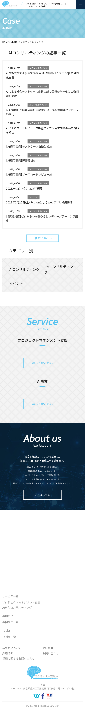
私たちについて (11, 648)
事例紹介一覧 (10, 622)
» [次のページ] (50, 238)
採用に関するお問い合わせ (18, 658)
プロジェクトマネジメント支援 (21, 602)
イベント (34, 197)
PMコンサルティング (58, 269)
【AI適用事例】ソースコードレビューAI (29, 174)
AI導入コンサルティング (17, 607)
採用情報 (7, 653)
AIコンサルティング (38, 67)
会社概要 (47, 648)
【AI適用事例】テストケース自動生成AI (29, 146)
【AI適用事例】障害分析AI (21, 160)
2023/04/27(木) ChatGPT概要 (24, 188)
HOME (5, 42)
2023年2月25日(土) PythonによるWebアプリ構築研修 (39, 202)
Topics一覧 (9, 637)
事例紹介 (15, 42)
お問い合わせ (50, 653)
